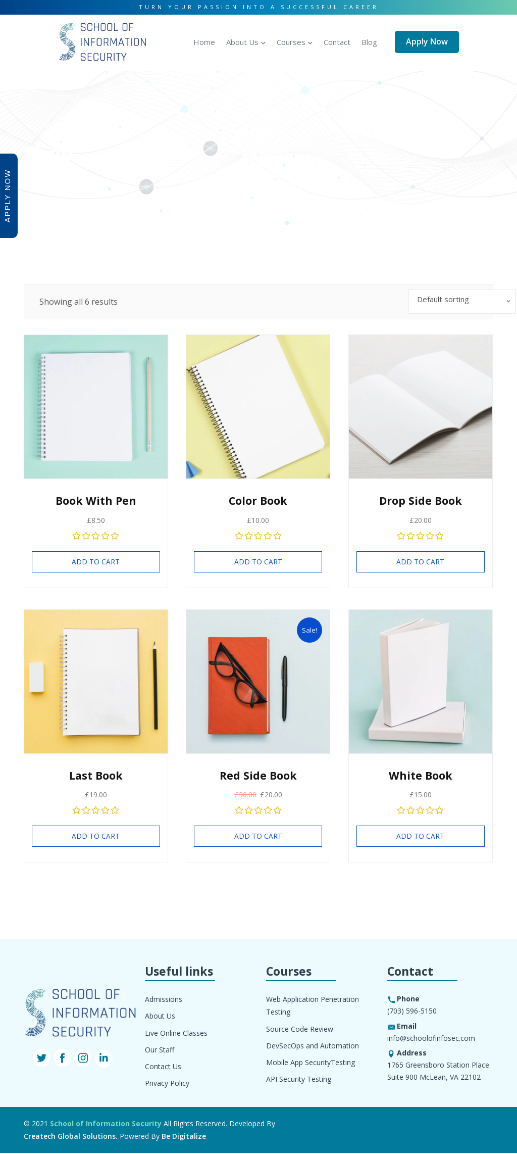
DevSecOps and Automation (312, 1046)
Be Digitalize (184, 1137)
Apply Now (427, 40)
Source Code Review (299, 1030)
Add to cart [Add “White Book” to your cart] (420, 837)
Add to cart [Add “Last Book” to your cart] (96, 837)
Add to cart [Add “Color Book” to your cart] (258, 562)
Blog (369, 40)
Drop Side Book (420, 500)
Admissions (163, 1000)
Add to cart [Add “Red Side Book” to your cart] (258, 837)
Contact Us (163, 1067)
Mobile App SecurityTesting (310, 1063)
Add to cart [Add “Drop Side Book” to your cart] (420, 562)
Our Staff (159, 1050)
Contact (337, 40)
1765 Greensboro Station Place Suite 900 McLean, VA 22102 (438, 1072)
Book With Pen (96, 500)
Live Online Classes (176, 1034)
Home (204, 40)
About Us (242, 40)
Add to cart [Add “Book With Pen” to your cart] (96, 562)
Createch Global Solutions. (71, 1137)
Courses (291, 40)
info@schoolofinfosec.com (431, 1039)
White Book (420, 776)
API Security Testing (298, 1080)
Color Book (258, 500)
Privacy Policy (167, 1084)
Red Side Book (258, 776)
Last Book (96, 776)
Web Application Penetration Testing (312, 1007)
